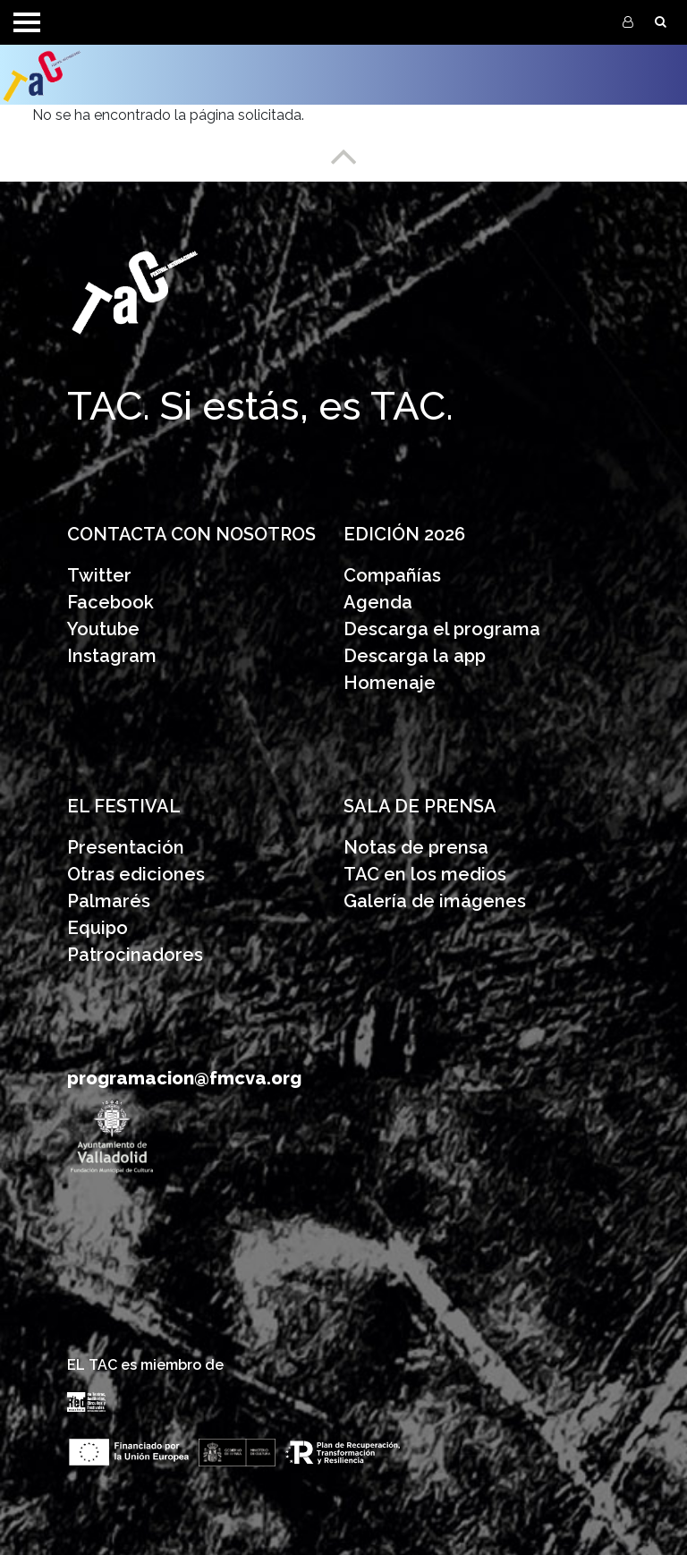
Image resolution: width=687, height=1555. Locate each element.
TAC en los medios (425, 874)
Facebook (110, 602)
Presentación (128, 847)
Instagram (112, 656)
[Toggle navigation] (27, 22)
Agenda (378, 602)
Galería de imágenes (435, 901)
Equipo (97, 928)
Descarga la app (415, 656)
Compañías (392, 575)
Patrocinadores (135, 954)
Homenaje (390, 682)
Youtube (103, 629)
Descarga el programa (444, 629)
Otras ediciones (136, 874)
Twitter (99, 575)
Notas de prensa (416, 847)
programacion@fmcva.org (184, 1078)
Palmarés (108, 901)
